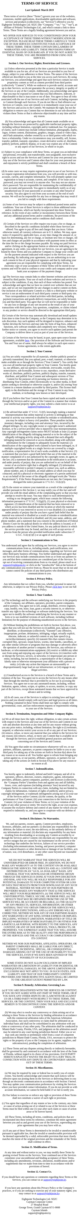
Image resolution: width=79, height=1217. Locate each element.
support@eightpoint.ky (39, 406)
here (27, 340)
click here (57, 586)
